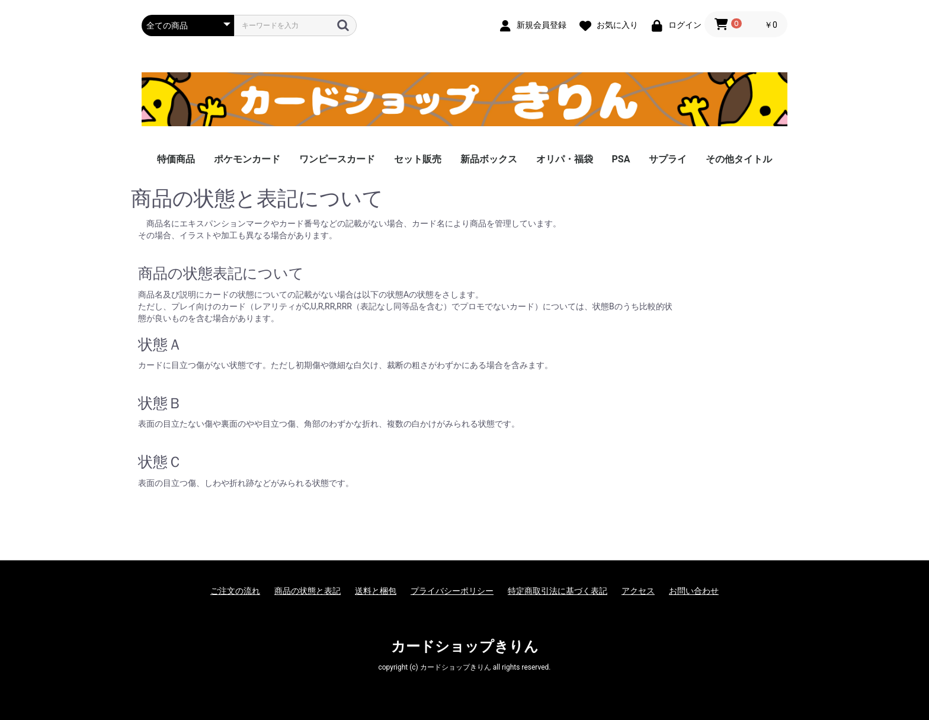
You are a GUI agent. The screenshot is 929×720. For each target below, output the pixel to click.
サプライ (668, 159)
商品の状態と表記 (307, 591)
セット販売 (417, 159)
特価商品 (176, 159)
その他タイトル (739, 159)
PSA (621, 159)
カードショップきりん (465, 646)
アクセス (638, 591)
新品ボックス (488, 159)
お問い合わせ (694, 591)
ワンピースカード (337, 159)
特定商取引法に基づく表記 (557, 591)
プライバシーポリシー (452, 591)
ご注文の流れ (235, 591)
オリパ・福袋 (564, 159)
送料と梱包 (375, 591)
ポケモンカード (247, 159)
